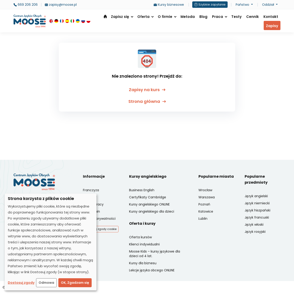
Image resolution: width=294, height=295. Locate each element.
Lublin (202, 218)
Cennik (252, 16)
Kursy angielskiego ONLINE (149, 204)
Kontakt (270, 16)
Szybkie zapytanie (210, 4)
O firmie (165, 16)
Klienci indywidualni (144, 244)
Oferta (143, 16)
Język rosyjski (255, 231)
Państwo (243, 4)
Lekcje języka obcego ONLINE (152, 270)
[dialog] (50, 242)
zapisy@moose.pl (61, 4)
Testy (236, 16)
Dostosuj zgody (21, 282)
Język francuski (257, 217)
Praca (217, 16)
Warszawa (206, 197)
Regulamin (91, 211)
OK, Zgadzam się (75, 282)
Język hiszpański (257, 210)
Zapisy (272, 25)
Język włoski (254, 224)
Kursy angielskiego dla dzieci (151, 211)
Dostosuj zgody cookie (100, 229)
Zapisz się (120, 16)
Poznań (204, 204)
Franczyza (91, 190)
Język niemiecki (257, 203)
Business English (141, 190)
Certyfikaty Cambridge (147, 197)
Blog (203, 16)
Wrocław (205, 190)
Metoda (188, 16)
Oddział (268, 4)
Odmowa (46, 282)
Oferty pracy (93, 204)
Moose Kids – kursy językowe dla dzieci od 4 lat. (154, 253)
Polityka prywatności (99, 218)
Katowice (205, 211)
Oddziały (90, 197)
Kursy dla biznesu (142, 263)
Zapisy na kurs (147, 90)
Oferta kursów (140, 237)
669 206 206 (26, 4)
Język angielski (256, 196)
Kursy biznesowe (169, 4)
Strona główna (105, 16)
